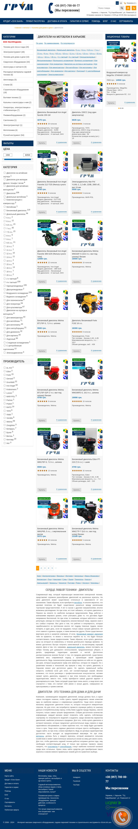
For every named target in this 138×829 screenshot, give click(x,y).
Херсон (88, 579)
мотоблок (78, 603)
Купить (42, 143)
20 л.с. (9, 274)
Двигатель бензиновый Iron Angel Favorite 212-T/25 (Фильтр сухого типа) (51, 184)
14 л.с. (9, 260)
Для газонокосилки (14, 299)
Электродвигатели (14, 352)
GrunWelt (10, 381)
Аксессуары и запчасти (15, 67)
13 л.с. (9, 256)
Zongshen (10, 424)
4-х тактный (12, 282)
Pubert (9, 403)
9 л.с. (8, 238)
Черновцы (94, 583)
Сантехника (9, 120)
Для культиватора (14, 307)
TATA (8, 410)
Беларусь (10, 428)
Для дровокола (13, 331)
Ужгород (85, 583)
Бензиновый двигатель (17, 210)
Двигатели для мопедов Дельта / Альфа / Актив (15, 181)
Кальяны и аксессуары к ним (17, 102)
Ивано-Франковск (92, 576)
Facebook (76, 781)
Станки (7, 85)
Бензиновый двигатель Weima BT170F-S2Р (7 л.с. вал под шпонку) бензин (50, 393)
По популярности (68, 43)
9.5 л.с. (9, 242)
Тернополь (79, 579)
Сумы (64, 579)
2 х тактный (11, 278)
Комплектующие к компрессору (12, 201)
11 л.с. (9, 249)
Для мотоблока (13, 320)
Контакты (8, 27)
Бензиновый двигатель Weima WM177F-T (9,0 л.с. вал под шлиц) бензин (85, 531)
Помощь (96, 21)
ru (117, 3)
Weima (9, 421)
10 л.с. (9, 246)
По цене (39, 43)
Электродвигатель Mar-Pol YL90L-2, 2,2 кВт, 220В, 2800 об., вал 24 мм (86, 184)
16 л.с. (9, 267)
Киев (39, 576)
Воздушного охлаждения (18, 292)
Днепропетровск (49, 576)
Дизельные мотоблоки (15, 196)
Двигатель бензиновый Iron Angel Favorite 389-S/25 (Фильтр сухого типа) (51, 254)
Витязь (9, 435)
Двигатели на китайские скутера (15, 175)
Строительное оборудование (16, 91)
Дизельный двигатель (16, 213)
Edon (8, 371)
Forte (8, 374)
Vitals (8, 414)
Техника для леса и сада (16, 47)
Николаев (57, 579)
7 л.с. (9, 228)
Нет (7, 442)
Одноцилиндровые (15, 285)
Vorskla (9, 417)
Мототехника (10, 130)
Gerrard (9, 378)
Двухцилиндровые (14, 289)
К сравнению (61, 142)
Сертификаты (126, 21)
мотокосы (40, 736)
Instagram (76, 777)
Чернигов (62, 583)
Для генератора (13, 303)
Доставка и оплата (57, 21)
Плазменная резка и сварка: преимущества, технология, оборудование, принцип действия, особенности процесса (49, 800)
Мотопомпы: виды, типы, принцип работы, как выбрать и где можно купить (50, 778)
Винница (60, 576)
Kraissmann (11, 389)
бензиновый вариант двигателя (90, 634)
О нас (113, 21)
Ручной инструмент (13, 135)
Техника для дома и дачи (16, 57)
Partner (9, 399)
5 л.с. (8, 217)
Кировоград (41, 579)
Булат (8, 432)
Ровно (78, 583)
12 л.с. (9, 253)
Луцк (50, 579)
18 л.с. (9, 271)
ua (121, 3)
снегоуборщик (65, 747)
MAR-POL (10, 396)
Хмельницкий (42, 583)
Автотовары (10, 80)
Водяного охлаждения (15, 296)
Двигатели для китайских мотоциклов (15, 188)
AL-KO (9, 367)
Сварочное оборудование (16, 62)
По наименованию (52, 43)
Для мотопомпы (13, 324)
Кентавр (10, 439)
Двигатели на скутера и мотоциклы (15, 312)
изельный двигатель (76, 647)
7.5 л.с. (9, 231)
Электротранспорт (12, 125)
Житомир (69, 576)
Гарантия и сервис (79, 21)
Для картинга (12, 335)
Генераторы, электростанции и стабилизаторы (16, 108)
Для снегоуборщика (15, 327)
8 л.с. (8, 235)
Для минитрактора (14, 317)
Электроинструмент (14, 52)
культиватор (53, 747)
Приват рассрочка (35, 21)
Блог (105, 21)
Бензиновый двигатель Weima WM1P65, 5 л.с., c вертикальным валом (51, 531)
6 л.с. (9, 220)
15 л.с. (9, 263)
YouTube (76, 785)
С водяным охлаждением (17, 342)
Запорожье (78, 576)
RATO (9, 406)
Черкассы (53, 583)
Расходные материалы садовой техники (17, 73)
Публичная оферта (12, 810)
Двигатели (11, 192)
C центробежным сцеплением (12, 347)
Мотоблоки (11, 206)
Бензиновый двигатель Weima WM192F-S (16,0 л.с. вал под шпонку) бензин (85, 254)
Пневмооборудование (14, 115)
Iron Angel (11, 385)
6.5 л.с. (9, 224)
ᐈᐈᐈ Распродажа (12, 42)
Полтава (71, 583)
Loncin (9, 392)
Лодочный (11, 338)
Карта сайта (9, 776)
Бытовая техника (12, 97)
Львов (70, 579)
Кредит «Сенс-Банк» (13, 21)
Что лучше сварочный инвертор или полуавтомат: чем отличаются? (50, 811)
